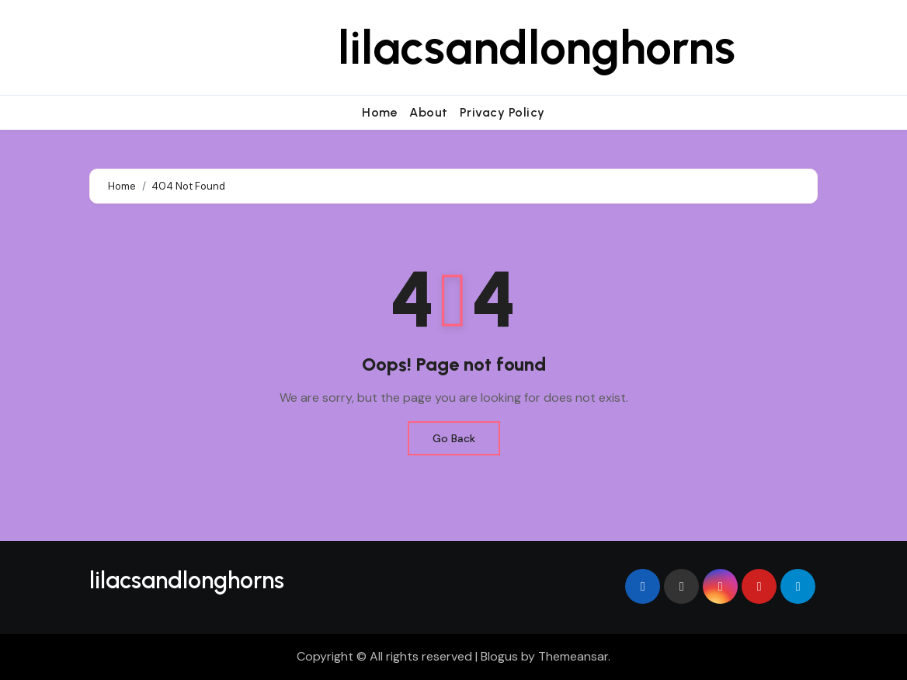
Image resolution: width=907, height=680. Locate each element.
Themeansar (573, 656)
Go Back (454, 438)
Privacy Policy (502, 112)
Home (380, 112)
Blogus (499, 656)
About (428, 112)
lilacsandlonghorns (536, 47)
